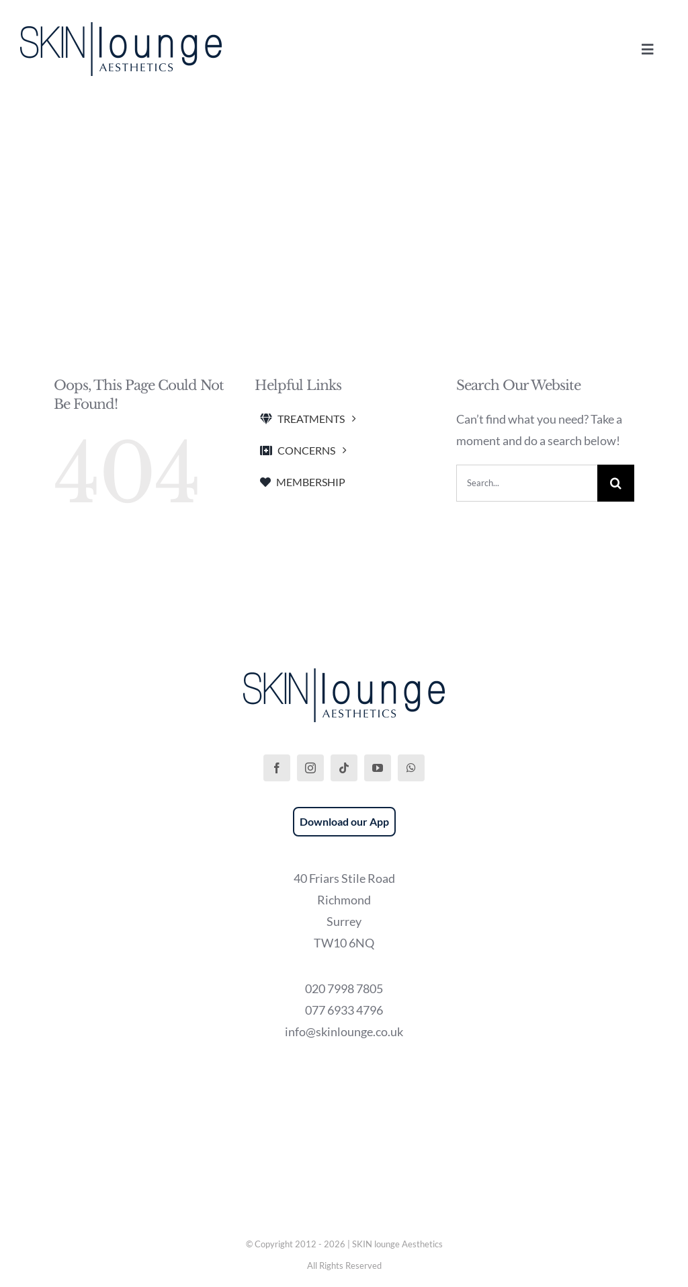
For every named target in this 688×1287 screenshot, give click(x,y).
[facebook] (276, 767)
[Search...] (526, 483)
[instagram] (310, 767)
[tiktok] (344, 767)
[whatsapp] (411, 767)
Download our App (344, 821)
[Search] (615, 483)
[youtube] (377, 767)
